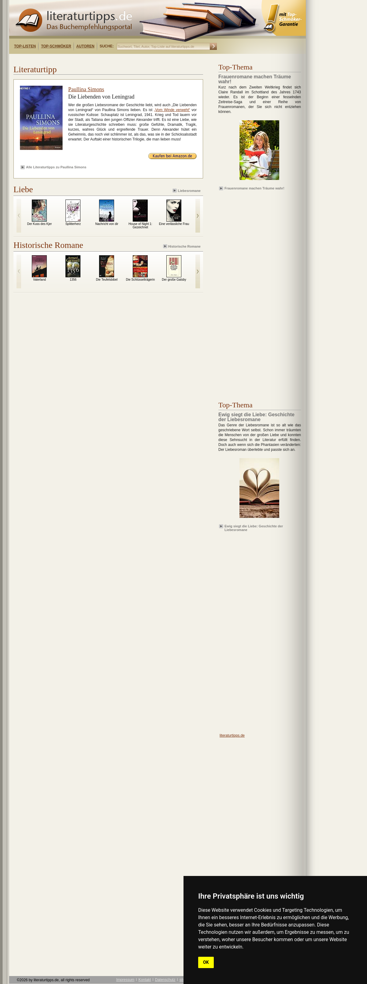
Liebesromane (187, 191)
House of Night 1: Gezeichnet (140, 225)
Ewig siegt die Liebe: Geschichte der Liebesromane (253, 527)
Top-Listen (25, 46)
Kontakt (145, 980)
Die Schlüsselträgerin (140, 279)
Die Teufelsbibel (106, 279)
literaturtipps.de (232, 735)
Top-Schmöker (56, 46)
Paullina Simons (86, 89)
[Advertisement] (88, 59)
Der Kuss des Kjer (39, 224)
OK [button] (206, 962)
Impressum (125, 980)
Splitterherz (73, 224)
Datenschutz (165, 980)
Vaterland (39, 279)
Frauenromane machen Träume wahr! (254, 188)
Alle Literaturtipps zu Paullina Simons (56, 167)
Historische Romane (182, 246)
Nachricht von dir (106, 224)
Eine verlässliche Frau (174, 224)
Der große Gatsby (174, 279)
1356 (73, 279)
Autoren (85, 46)
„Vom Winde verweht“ (172, 110)
